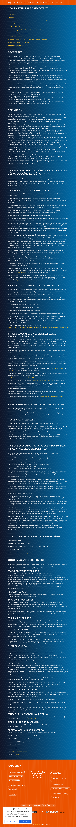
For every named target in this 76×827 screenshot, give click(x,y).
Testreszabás (8, 821)
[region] (17, 815)
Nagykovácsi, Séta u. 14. (59, 779)
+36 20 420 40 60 (58, 784)
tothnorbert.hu (38, 824)
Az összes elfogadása (25, 821)
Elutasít (15, 821)
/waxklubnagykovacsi (60, 793)
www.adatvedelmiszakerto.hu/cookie (17, 396)
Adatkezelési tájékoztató (44, 805)
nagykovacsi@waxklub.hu (61, 788)
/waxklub (13, 789)
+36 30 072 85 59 (15, 780)
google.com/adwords (22, 368)
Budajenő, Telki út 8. (16, 776)
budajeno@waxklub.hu (17, 785)
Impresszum (26, 805)
